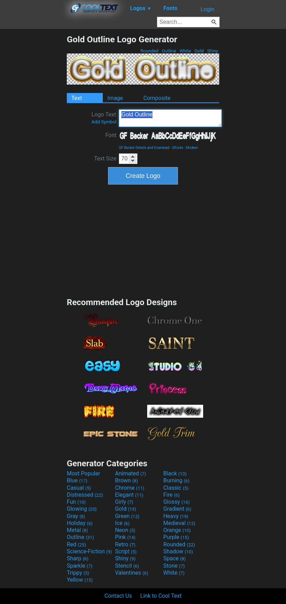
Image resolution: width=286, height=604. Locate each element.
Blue (77, 480)
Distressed (85, 494)
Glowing (81, 508)
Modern (192, 148)
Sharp (77, 558)
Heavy (175, 516)
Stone (174, 565)
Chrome (129, 487)
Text (76, 98)
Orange (177, 530)
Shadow (178, 551)
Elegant (129, 494)
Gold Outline (170, 118)
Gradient (177, 508)
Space (174, 558)
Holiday (80, 523)
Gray (76, 516)
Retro (125, 544)
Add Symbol (104, 121)
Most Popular (83, 473)
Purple (176, 537)
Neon (125, 530)
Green (127, 516)
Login (207, 9)
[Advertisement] (33, 139)
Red (76, 544)
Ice (122, 523)
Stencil (127, 565)
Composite (157, 98)
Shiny (212, 50)
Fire (171, 494)
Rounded (150, 50)
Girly (124, 501)
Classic (175, 487)
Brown (126, 480)
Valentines (131, 572)
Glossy (176, 501)
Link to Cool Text (160, 595)
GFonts (177, 148)
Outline (169, 50)
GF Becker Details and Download (144, 148)
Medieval (179, 523)
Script (126, 551)
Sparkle (79, 565)
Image (115, 98)
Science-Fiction (89, 551)
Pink (125, 537)
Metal (77, 530)
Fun (76, 501)
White (185, 50)
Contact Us (118, 595)
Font (110, 135)
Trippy (78, 572)
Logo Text (104, 117)
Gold (199, 50)
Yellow (80, 579)
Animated (130, 473)
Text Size (105, 158)
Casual (79, 487)
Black (175, 473)
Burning (176, 480)
